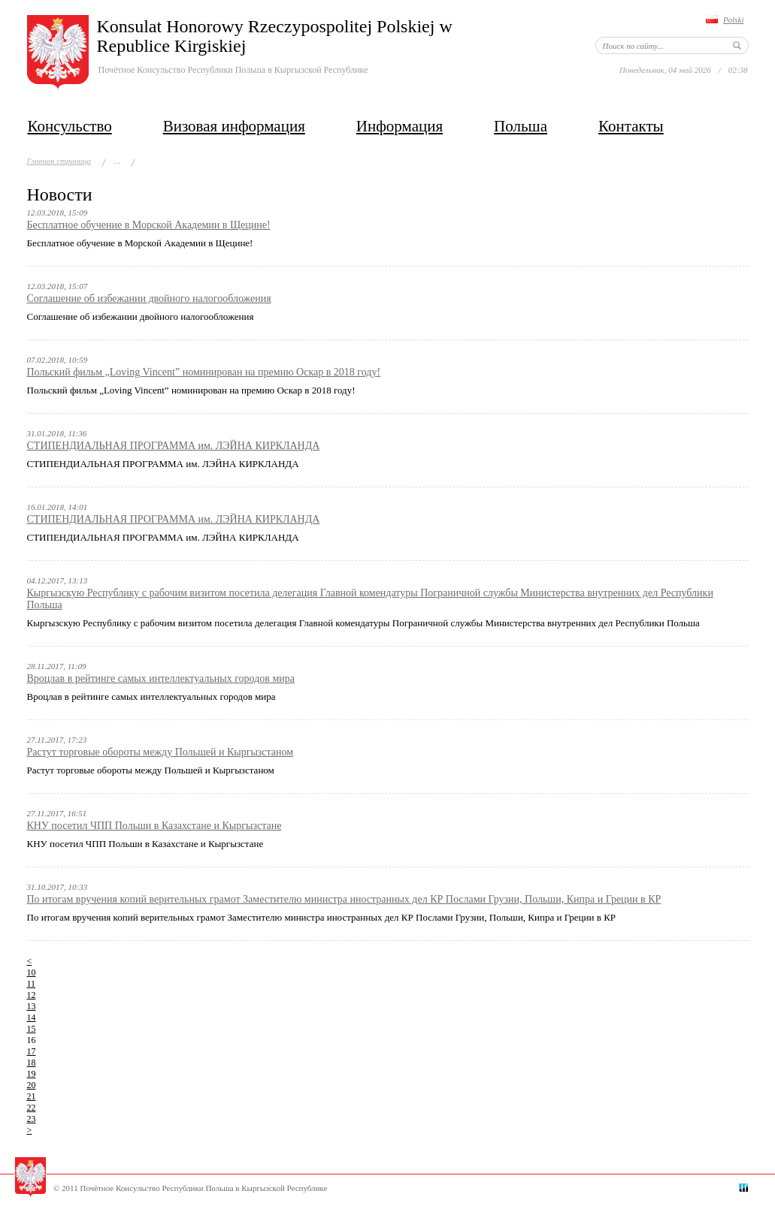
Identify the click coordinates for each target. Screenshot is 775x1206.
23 (31, 1119)
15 (31, 1029)
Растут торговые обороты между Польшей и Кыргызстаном (160, 752)
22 (31, 1107)
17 (31, 1051)
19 (31, 1074)
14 (31, 1017)
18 (31, 1062)
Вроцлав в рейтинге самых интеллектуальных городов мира (161, 678)
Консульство (70, 126)
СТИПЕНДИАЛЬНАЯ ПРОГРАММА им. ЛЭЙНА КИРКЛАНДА (173, 445)
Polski (733, 19)
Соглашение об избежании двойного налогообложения (149, 298)
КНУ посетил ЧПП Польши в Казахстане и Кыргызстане (154, 825)
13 (31, 1006)
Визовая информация (234, 126)
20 (31, 1085)
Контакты (631, 126)
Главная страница (59, 160)
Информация (399, 126)
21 (31, 1096)
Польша (520, 126)
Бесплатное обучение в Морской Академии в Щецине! (149, 225)
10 (31, 972)
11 (31, 983)
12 (31, 995)
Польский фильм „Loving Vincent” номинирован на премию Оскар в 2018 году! (204, 372)
